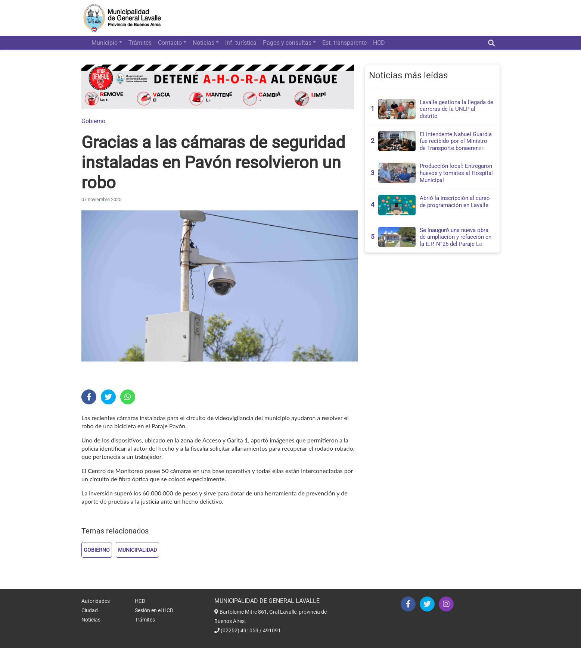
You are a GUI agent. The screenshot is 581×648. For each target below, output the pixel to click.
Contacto (170, 42)
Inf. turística (241, 42)
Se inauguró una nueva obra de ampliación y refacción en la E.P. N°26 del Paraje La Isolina (455, 240)
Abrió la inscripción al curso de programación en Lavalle (455, 202)
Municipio (104, 42)
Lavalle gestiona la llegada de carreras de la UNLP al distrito (456, 109)
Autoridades (95, 601)
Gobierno (93, 121)
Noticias (203, 42)
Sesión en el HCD (154, 610)
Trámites (140, 42)
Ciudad (89, 610)
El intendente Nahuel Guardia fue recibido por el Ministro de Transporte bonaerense (456, 141)
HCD (379, 42)
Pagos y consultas (287, 42)
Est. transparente (344, 42)
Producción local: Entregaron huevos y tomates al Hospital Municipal (456, 173)
